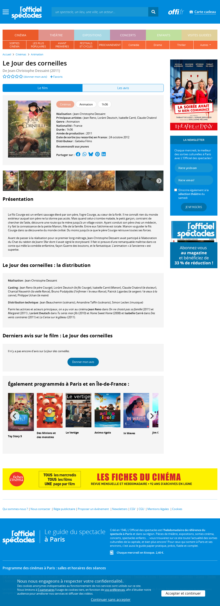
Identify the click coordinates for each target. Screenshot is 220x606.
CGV (132, 509)
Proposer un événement (93, 509)
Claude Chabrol (147, 118)
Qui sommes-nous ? (15, 509)
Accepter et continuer (183, 593)
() (36, 287)
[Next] (159, 180)
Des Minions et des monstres (46, 435)
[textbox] (100, 11)
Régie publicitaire (64, 509)
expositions (92, 35)
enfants (163, 35)
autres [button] (204, 45)
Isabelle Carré (127, 118)
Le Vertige (72, 432)
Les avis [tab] (123, 88)
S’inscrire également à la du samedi (193, 194)
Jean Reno (90, 118)
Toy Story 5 (15, 436)
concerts (128, 35)
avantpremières (62, 44)
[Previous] (15, 416)
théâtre (56, 35)
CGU (141, 509)
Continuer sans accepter (111, 599)
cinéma (20, 35)
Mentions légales (158, 509)
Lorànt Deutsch (107, 118)
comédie (133, 45)
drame (158, 45)
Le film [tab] (43, 88)
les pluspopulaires (38, 44)
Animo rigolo (103, 432)
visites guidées (199, 35)
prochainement (110, 45)
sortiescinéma (14, 44)
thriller (181, 45)
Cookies (177, 509)
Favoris (56, 77)
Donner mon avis (83, 362)
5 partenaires (46, 590)
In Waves (129, 433)
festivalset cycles (86, 44)
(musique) (127, 302)
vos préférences (115, 590)
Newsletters (119, 509)
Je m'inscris (194, 207)
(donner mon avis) (35, 77)
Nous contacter (40, 509)
